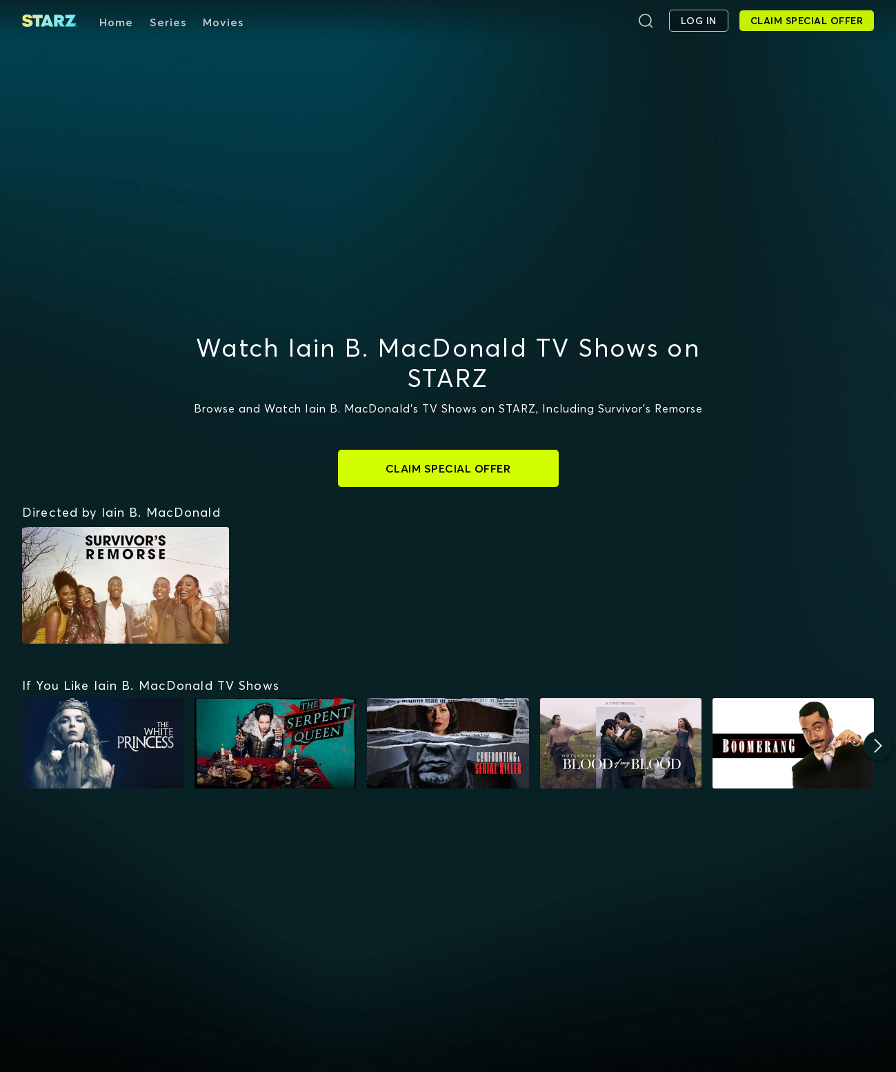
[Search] (646, 21)
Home (116, 22)
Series (168, 22)
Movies (223, 22)
